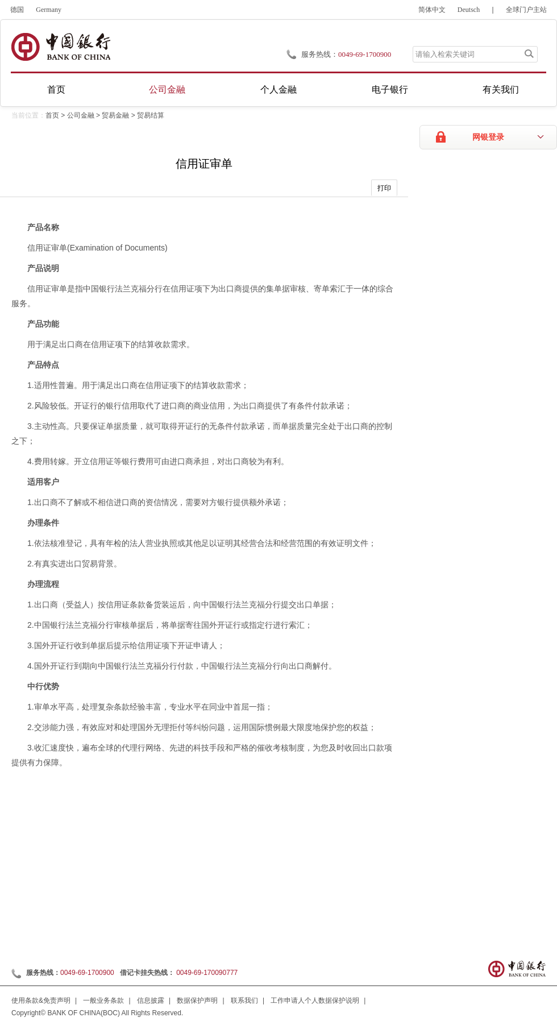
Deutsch (469, 10)
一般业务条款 (103, 1000)
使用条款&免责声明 (40, 1000)
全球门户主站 (526, 10)
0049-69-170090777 (207, 973)
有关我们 (501, 89)
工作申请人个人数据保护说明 (315, 1000)
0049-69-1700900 (87, 973)
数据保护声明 (197, 1000)
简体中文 (432, 10)
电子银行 (390, 89)
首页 (56, 89)
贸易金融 (115, 115)
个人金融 (278, 89)
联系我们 (244, 1000)
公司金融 (167, 89)
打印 (384, 188)
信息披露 (150, 1000)
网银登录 (488, 137)
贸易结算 (150, 115)
